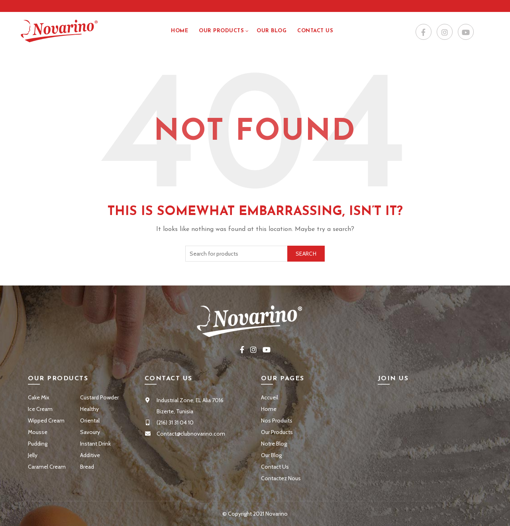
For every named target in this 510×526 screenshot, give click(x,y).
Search (306, 253)
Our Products (221, 30)
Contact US (315, 30)
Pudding (37, 443)
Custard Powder (99, 397)
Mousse (37, 432)
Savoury (90, 432)
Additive (90, 455)
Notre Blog (274, 443)
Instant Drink (95, 443)
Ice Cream (40, 409)
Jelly (32, 455)
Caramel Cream (47, 466)
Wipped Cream (46, 420)
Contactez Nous (281, 478)
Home (179, 30)
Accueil (269, 397)
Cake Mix (38, 397)
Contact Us (275, 466)
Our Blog (271, 30)
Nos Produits (276, 420)
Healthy (89, 409)
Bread (87, 466)
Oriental (90, 420)
